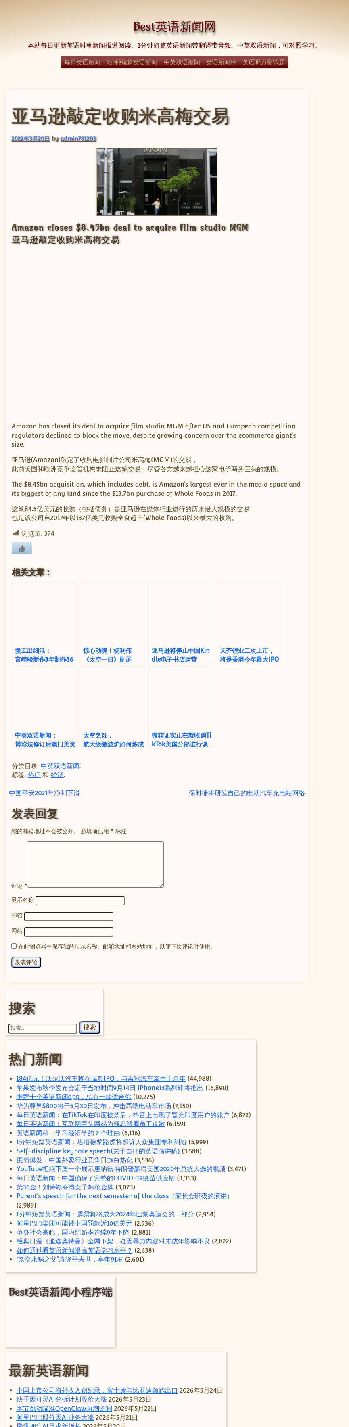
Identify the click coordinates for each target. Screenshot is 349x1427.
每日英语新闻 (82, 62)
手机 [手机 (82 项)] (299, 1246)
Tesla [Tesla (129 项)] (289, 1166)
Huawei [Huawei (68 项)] (277, 1147)
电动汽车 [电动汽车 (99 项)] (306, 1284)
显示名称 (21, 1000)
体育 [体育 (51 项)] (298, 1212)
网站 (16, 1030)
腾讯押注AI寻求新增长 (302, 1025)
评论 (18, 985)
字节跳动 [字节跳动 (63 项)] (298, 1237)
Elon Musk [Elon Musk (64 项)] (308, 1137)
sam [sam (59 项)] (302, 1147)
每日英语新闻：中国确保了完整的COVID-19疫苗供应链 (302, 526)
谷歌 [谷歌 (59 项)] (324, 1345)
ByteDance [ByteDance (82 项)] (306, 1106)
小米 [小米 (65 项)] (325, 1237)
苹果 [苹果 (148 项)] (296, 1344)
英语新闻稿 (221, 62)
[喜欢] (21, 555)
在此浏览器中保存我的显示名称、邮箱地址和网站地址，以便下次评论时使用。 (116, 1045)
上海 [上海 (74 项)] (297, 1195)
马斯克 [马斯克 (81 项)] (276, 1363)
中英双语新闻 (182, 62)
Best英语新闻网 (174, 26)
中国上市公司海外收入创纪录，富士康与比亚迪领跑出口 (302, 925)
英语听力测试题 (263, 62)
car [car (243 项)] (280, 1120)
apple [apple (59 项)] (274, 1106)
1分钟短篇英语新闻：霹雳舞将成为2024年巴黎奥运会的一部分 (303, 608)
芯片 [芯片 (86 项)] (319, 1335)
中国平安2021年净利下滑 (43, 884)
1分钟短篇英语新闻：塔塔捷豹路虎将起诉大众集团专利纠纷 (303, 400)
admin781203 (77, 137)
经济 (56, 866)
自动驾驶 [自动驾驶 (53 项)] (292, 1335)
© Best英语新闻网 (174, 1392)
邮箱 (16, 1015)
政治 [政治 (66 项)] (323, 1246)
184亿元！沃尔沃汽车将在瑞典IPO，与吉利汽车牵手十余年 (301, 192)
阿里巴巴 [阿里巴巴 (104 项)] (283, 1354)
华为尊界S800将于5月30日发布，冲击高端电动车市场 (303, 291)
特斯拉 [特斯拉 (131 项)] (314, 1270)
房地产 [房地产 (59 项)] (275, 1246)
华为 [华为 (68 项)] (320, 1212)
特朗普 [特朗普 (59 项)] (275, 1284)
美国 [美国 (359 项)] (308, 1323)
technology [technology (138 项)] (290, 1156)
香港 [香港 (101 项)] (317, 1354)
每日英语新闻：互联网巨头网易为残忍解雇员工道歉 (302, 355)
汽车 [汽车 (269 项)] (306, 1257)
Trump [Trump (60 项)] (290, 1179)
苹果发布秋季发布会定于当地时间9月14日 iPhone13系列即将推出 (303, 228)
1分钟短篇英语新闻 (132, 62)
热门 (33, 866)
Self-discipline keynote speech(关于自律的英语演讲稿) (301, 427)
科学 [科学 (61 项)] (308, 1298)
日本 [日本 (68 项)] (273, 1259)
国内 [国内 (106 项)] (294, 1224)
